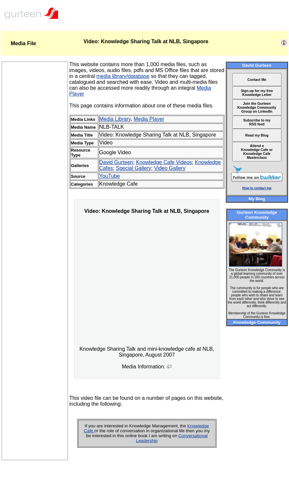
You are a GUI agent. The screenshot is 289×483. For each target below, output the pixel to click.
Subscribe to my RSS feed (257, 122)
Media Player (149, 119)
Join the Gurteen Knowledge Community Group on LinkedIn (256, 107)
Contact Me (256, 80)
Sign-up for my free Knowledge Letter (257, 93)
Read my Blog (256, 135)
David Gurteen (116, 162)
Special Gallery (133, 168)
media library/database (123, 76)
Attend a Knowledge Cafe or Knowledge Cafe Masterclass (257, 151)
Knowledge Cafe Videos (164, 162)
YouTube (109, 176)
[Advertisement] (35, 361)
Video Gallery (170, 168)
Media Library (115, 119)
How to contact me (257, 188)
